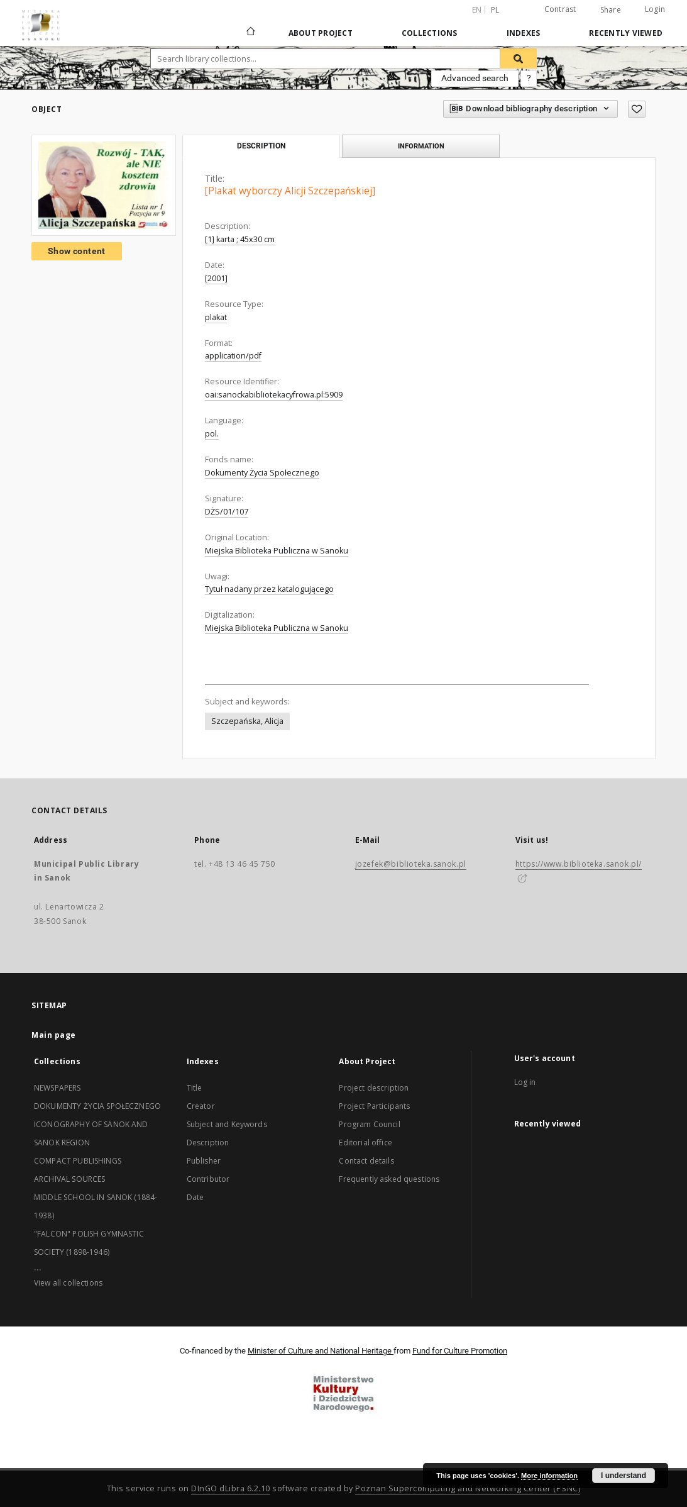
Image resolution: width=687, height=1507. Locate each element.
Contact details (366, 1160)
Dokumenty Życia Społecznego (262, 472)
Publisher (204, 1160)
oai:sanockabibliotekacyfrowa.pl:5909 (274, 394)
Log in (525, 1082)
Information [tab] (421, 146)
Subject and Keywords (227, 1124)
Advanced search (474, 78)
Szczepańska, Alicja (247, 721)
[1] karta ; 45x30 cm (240, 239)
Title (194, 1087)
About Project (321, 33)
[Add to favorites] (637, 109)
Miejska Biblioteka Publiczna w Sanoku (276, 550)
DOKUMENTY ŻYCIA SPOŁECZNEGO (97, 1106)
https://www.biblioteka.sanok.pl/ (578, 864)
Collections (430, 33)
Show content (77, 251)
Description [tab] (261, 146)
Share (610, 10)
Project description (374, 1087)
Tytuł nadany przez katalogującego (269, 589)
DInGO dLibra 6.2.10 (230, 1488)
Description (208, 1142)
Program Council (369, 1124)
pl (495, 10)
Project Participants (374, 1106)
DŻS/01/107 (226, 511)
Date (195, 1197)
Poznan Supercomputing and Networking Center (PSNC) (467, 1488)
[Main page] (250, 33)
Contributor (208, 1179)
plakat (216, 317)
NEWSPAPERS (57, 1087)
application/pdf (233, 355)
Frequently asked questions (389, 1179)
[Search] (518, 58)
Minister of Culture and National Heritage (320, 1350)
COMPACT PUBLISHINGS (77, 1160)
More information (549, 1475)
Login (655, 9)
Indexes (524, 33)
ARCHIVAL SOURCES (69, 1179)
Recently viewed (625, 33)
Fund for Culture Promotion (459, 1350)
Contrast (560, 9)
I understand (623, 1475)
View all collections (68, 1282)
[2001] (216, 278)
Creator (201, 1106)
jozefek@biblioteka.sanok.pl (410, 864)
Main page (53, 1035)
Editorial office (365, 1142)
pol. (212, 433)
